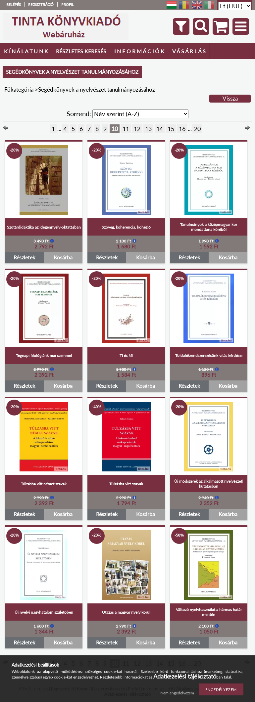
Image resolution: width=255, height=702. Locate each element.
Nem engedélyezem (177, 692)
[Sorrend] (140, 114)
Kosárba (63, 257)
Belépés (13, 4)
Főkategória (18, 89)
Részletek (24, 257)
